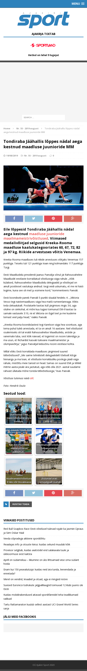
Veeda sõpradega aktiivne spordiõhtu (24, 538)
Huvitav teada (20, 504)
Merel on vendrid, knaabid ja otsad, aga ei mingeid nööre (35, 579)
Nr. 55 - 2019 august (35, 155)
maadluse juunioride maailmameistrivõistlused (33, 236)
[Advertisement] (43, 86)
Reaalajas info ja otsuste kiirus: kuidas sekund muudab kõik (36, 544)
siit (31, 378)
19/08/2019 (12, 155)
